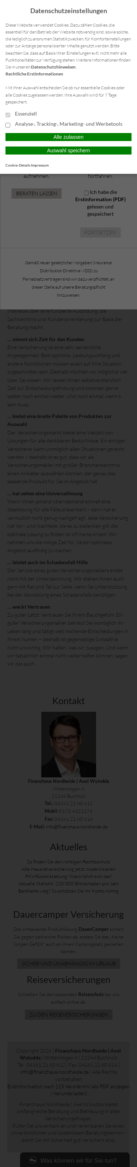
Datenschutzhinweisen (53, 67)
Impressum (40, 165)
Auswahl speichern (68, 150)
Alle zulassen (68, 137)
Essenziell (21, 114)
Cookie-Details (17, 165)
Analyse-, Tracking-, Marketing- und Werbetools (63, 124)
